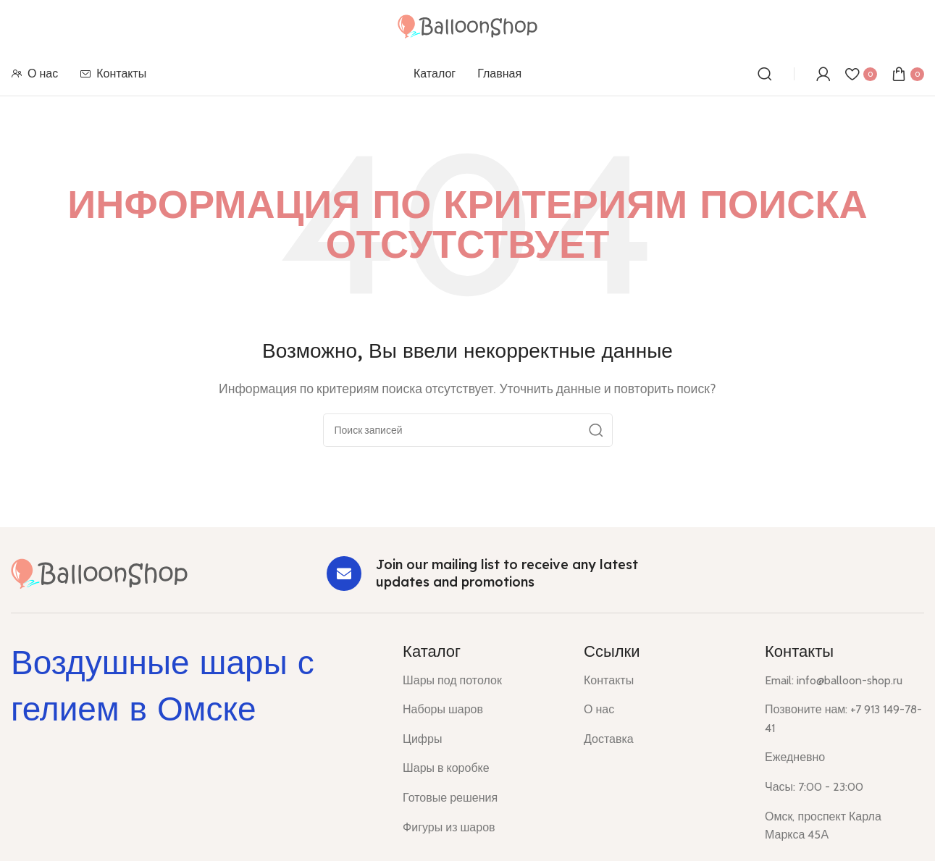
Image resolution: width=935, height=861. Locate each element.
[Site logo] (467, 25)
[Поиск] (764, 73)
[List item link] (482, 680)
